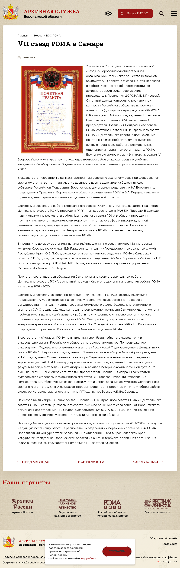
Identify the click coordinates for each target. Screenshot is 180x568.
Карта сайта (169, 544)
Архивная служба (52, 13)
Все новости (91, 462)
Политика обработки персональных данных (31, 557)
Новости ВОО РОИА (47, 35)
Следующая (145, 462)
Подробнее (88, 558)
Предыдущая (35, 462)
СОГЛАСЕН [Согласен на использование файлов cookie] (117, 551)
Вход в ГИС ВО (137, 13)
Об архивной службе (163, 538)
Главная (23, 35)
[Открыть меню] (174, 13)
